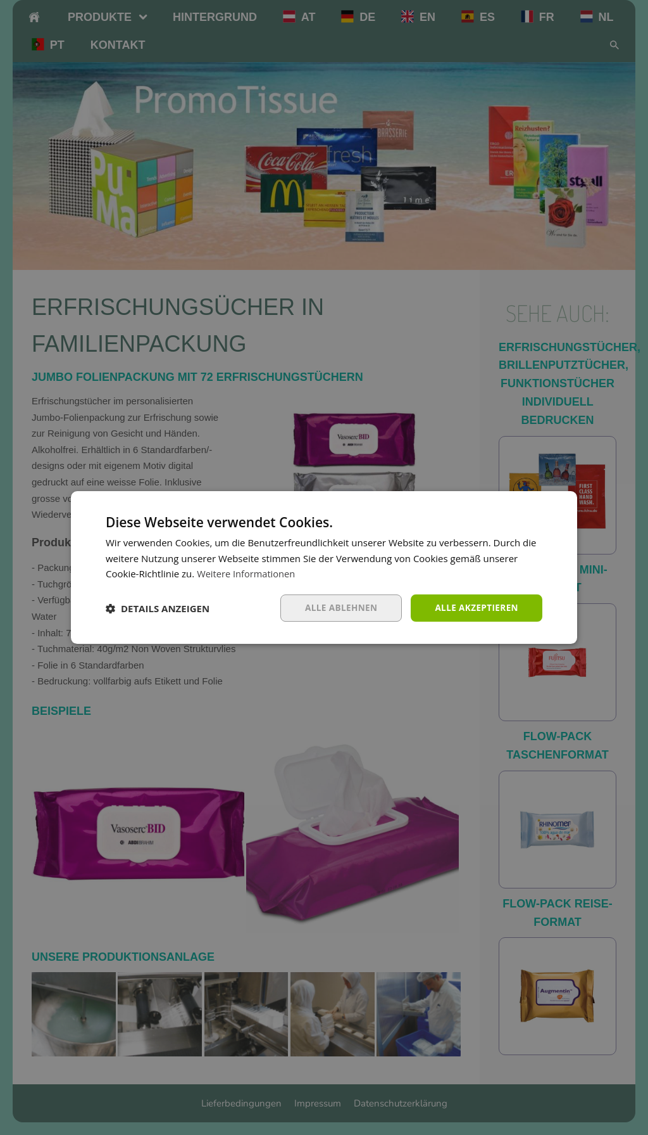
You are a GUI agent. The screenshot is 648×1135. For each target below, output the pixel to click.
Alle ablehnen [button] (337, 607)
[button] (157, 608)
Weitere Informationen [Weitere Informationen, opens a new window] (247, 573)
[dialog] (324, 567)
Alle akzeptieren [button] (475, 607)
